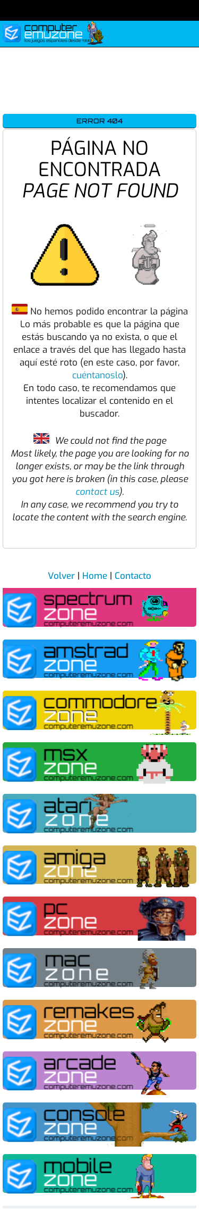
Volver (61, 576)
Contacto (133, 576)
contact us (97, 492)
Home (94, 576)
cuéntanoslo (97, 375)
